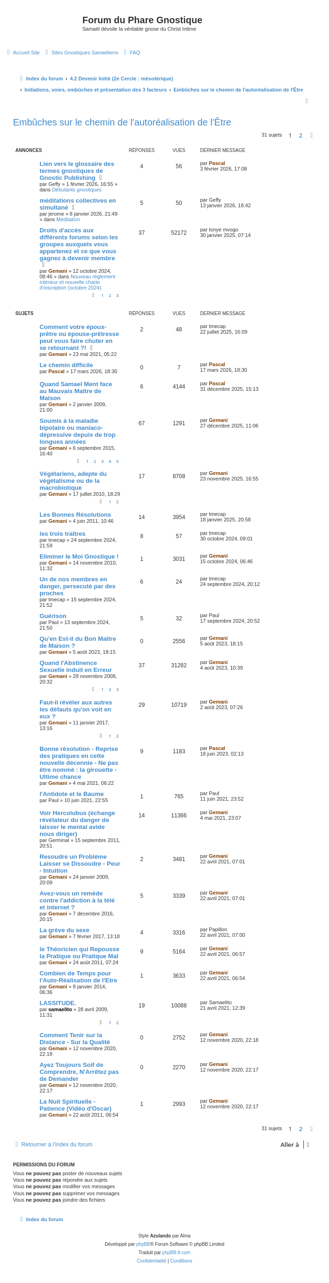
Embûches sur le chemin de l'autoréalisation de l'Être (122, 122)
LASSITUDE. (58, 1003)
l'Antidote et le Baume (72, 793)
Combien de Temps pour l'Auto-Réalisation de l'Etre (78, 977)
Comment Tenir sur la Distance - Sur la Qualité (75, 1039)
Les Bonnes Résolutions (75, 514)
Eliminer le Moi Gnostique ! (79, 556)
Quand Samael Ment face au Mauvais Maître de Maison (76, 391)
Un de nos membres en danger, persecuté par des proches (77, 586)
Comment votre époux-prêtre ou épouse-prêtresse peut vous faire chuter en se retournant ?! (79, 337)
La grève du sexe (64, 930)
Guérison (53, 615)
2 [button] (300, 135)
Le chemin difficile (66, 365)
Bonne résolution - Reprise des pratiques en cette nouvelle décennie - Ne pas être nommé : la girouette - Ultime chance (79, 762)
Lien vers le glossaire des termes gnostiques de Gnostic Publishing (77, 170)
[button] (311, 135)
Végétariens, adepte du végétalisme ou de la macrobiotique (73, 480)
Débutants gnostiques (76, 189)
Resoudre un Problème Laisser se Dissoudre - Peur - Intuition (80, 863)
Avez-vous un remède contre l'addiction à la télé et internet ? (77, 900)
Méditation (68, 219)
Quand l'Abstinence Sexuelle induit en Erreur (76, 666)
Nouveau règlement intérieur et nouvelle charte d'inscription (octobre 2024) (77, 282)
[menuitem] (22, 52)
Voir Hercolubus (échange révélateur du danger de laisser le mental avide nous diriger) (77, 823)
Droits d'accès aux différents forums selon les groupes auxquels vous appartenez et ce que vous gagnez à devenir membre (79, 244)
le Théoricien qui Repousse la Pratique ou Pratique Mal (79, 953)
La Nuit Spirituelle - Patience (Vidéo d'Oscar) (76, 1105)
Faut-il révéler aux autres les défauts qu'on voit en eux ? (76, 709)
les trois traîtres (63, 533)
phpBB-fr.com (176, 1252)
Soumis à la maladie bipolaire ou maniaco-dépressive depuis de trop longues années (77, 431)
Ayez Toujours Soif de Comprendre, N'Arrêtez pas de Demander (79, 1071)
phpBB (143, 1244)
